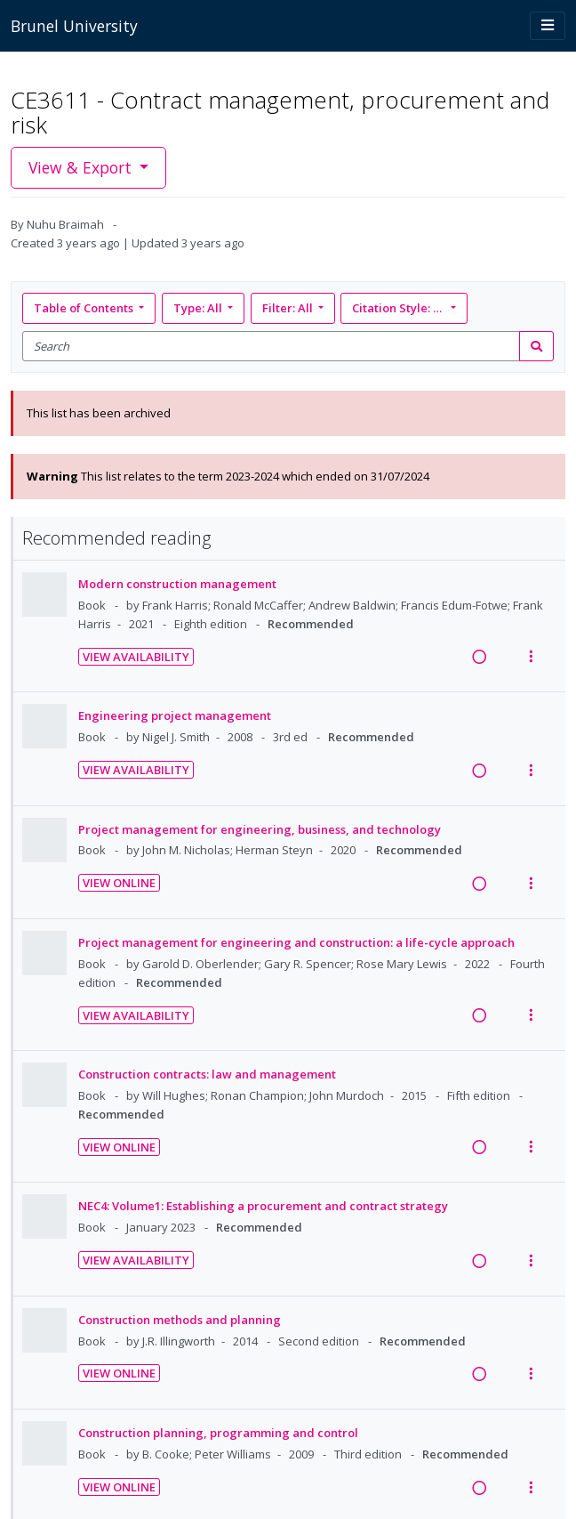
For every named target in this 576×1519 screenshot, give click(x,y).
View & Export (82, 167)
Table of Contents (85, 308)
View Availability (136, 657)
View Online (119, 883)
